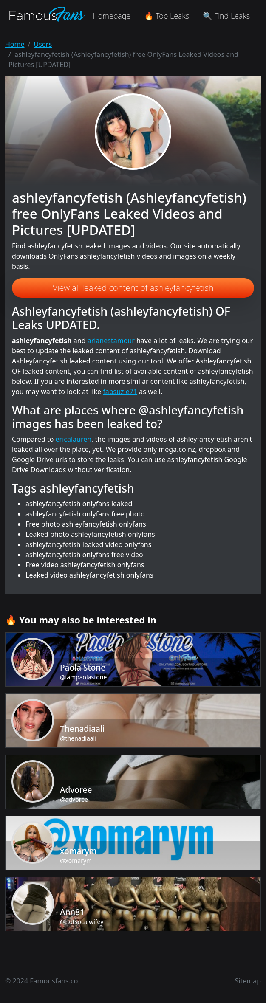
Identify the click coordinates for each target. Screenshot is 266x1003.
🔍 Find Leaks (226, 16)
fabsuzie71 (120, 391)
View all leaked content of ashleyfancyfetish (133, 287)
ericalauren (74, 439)
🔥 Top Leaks (166, 16)
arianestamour (111, 340)
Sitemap (248, 981)
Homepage (111, 16)
